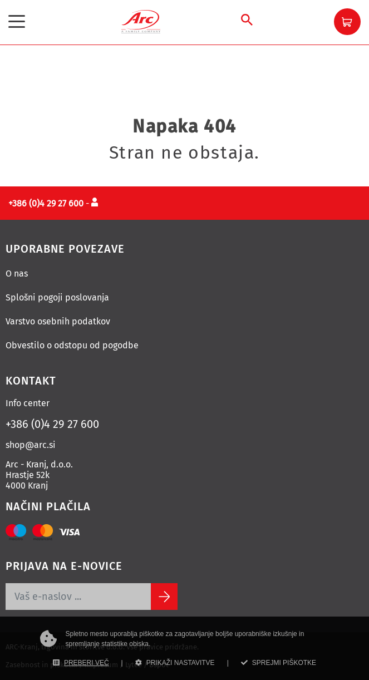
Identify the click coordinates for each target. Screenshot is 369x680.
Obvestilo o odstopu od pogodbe (72, 345)
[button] (347, 21)
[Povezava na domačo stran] (140, 21)
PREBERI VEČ (81, 663)
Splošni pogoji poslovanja (57, 297)
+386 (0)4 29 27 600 (52, 424)
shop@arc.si (31, 445)
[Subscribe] (164, 596)
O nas (17, 273)
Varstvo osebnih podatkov (58, 321)
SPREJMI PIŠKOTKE (278, 663)
